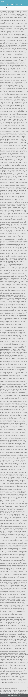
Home (7, 4)
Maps (17, 4)
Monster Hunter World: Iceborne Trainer (9, 687)
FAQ (21, 4)
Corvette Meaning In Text (21, 693)
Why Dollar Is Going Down (20, 691)
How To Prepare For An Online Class (8, 688)
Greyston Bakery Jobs (5, 690)
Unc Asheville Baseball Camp (20, 690)
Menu (3, 1)
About (12, 4)
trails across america (14, 8)
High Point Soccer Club (5, 691)
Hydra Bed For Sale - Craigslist (7, 693)
